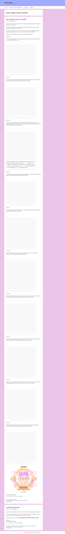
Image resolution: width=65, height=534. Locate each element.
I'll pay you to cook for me (23, 525)
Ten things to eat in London (16, 19)
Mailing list (31, 7)
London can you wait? (10, 499)
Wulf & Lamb (16, 174)
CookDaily (19, 209)
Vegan (15, 499)
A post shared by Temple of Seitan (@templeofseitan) (16, 74)
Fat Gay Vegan (8, 2)
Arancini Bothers (9, 79)
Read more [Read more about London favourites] (8, 520)
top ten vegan (17, 500)
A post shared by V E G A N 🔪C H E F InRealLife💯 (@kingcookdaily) (17, 247)
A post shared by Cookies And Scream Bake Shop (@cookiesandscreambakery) (18, 290)
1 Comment (9, 527)
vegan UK (25, 500)
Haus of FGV (12, 525)
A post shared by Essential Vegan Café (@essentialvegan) (16, 333)
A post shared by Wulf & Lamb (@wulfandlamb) (16, 204)
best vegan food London (11, 500)
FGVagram (8, 525)
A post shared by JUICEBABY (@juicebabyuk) (16, 462)
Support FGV (26, 7)
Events (6, 7)
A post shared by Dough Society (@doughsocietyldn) (16, 419)
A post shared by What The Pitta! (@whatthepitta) (16, 376)
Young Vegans (8, 122)
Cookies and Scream (18, 252)
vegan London (22, 500)
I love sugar (16, 525)
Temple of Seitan (13, 38)
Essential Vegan (13, 295)
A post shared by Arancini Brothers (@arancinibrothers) (17, 117)
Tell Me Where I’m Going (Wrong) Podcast (15, 7)
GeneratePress (38, 532)
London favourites (13, 507)
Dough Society (8, 381)
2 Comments (9, 501)
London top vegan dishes (19, 526)
